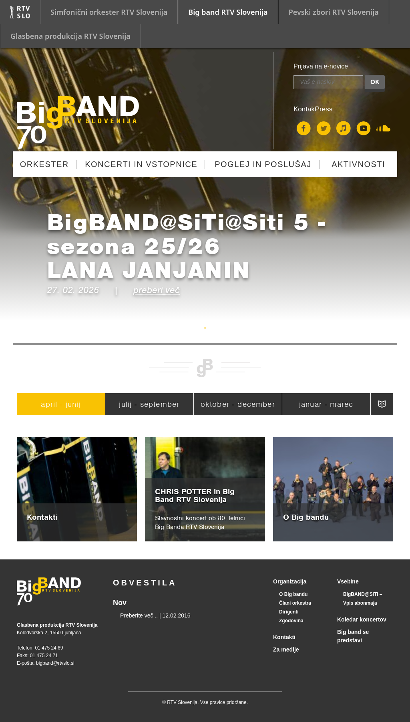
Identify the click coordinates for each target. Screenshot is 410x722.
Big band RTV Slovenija (227, 12)
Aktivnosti (358, 164)
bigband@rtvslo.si (55, 663)
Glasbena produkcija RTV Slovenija (70, 36)
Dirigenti (289, 612)
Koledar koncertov (361, 619)
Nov (120, 603)
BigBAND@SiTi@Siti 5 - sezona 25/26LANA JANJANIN (186, 246)
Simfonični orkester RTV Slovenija (108, 12)
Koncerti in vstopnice (141, 164)
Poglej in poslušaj (263, 164)
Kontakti (284, 637)
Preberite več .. (139, 615)
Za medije (286, 649)
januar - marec (326, 404)
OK (374, 82)
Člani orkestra (295, 603)
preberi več (156, 290)
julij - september (149, 404)
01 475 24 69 (49, 648)
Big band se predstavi (353, 636)
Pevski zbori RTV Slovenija (334, 12)
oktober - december (238, 404)
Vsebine (348, 581)
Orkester (44, 164)
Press (323, 109)
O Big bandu (293, 594)
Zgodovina (291, 620)
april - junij (60, 404)
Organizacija (289, 581)
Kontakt (305, 109)
